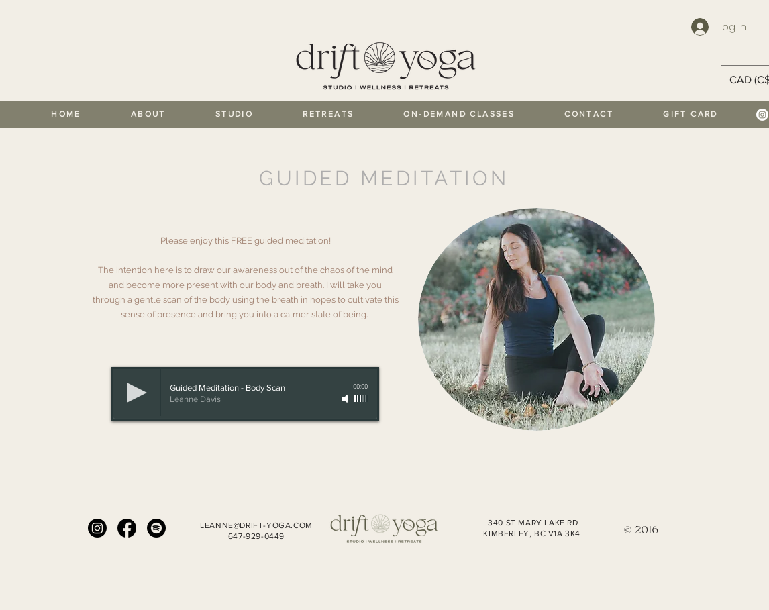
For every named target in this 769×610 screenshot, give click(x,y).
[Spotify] (156, 528)
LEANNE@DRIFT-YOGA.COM (256, 525)
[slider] (361, 398)
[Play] (137, 393)
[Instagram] (762, 115)
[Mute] (346, 398)
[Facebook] (126, 528)
